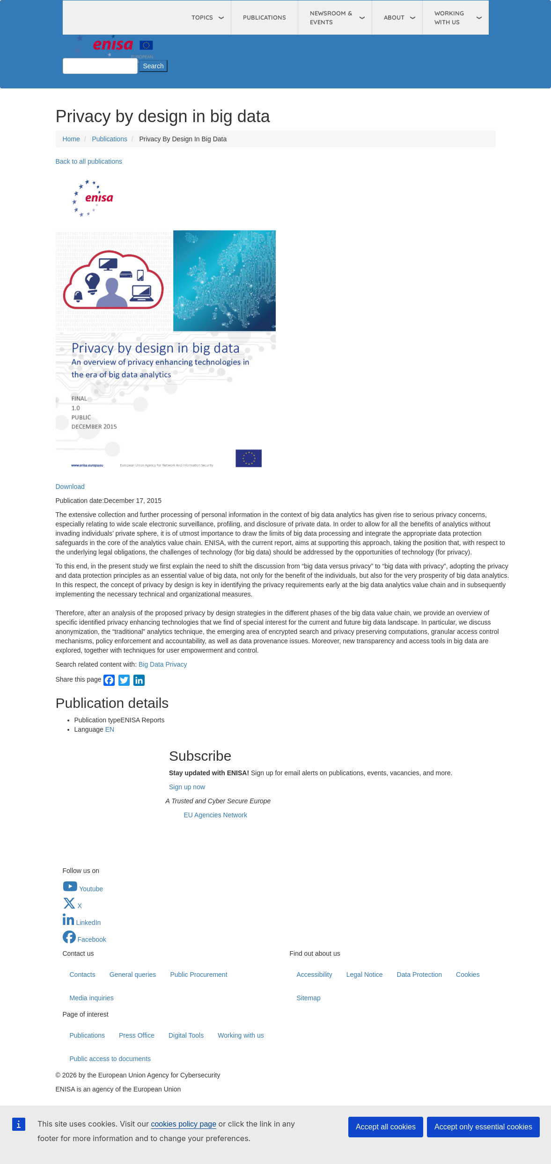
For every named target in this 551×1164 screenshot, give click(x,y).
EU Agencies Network (215, 815)
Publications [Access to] (109, 139)
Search (73, 48)
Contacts (83, 974)
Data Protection (419, 974)
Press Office (136, 1035)
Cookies (468, 974)
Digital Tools (186, 1035)
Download (70, 486)
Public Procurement (198, 974)
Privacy (176, 664)
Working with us (241, 1035)
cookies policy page (183, 1124)
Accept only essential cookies (483, 1127)
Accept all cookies (386, 1127)
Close (71, 78)
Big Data (151, 664)
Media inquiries (92, 998)
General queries (133, 974)
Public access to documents (110, 1058)
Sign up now (187, 787)
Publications (264, 17)
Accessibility (314, 974)
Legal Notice (364, 974)
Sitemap (309, 998)
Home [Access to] (71, 139)
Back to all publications (89, 161)
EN (109, 729)
